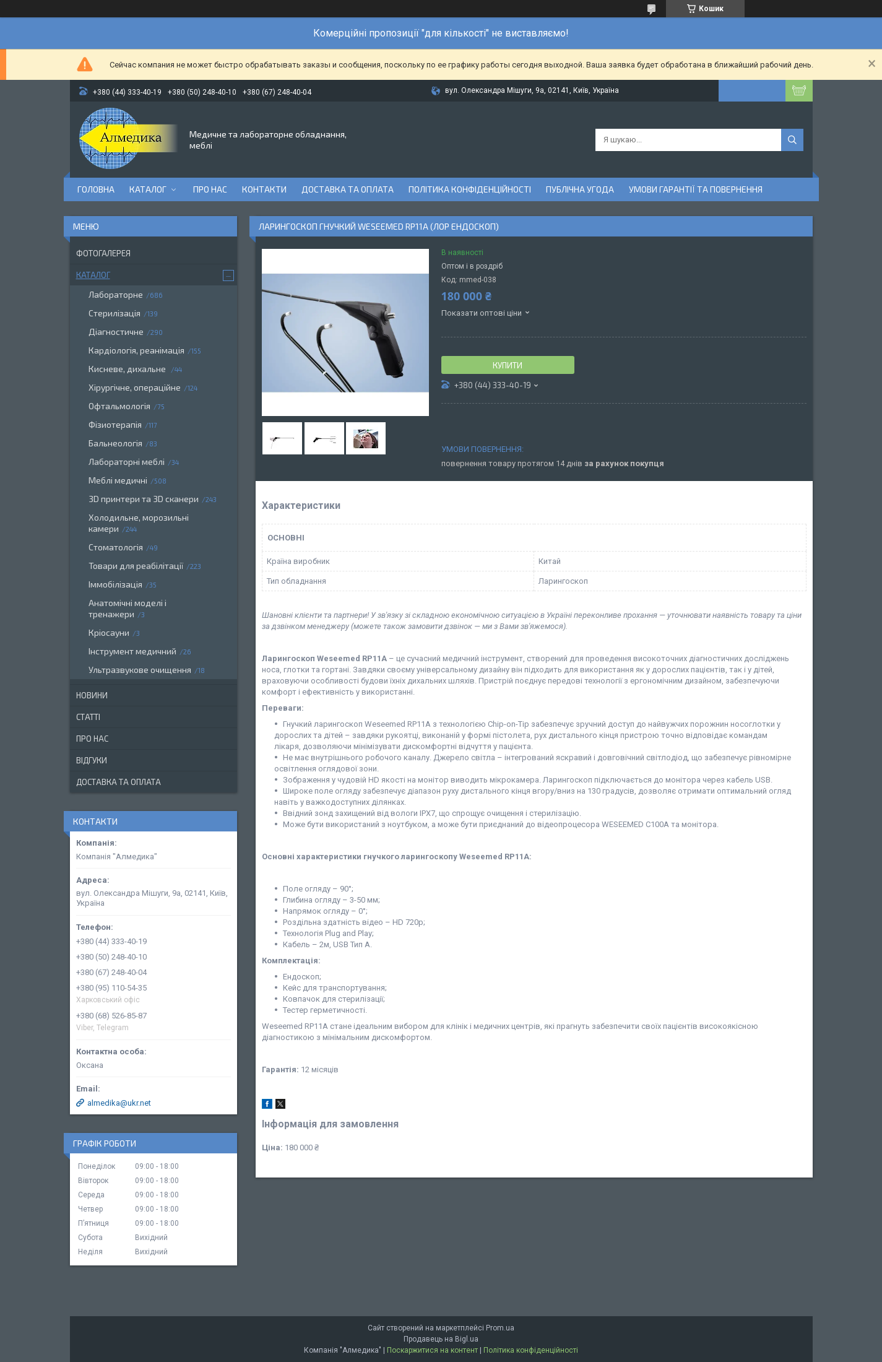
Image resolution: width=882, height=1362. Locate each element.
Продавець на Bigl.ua (441, 1339)
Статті (88, 717)
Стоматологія (116, 547)
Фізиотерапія (115, 424)
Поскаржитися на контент (432, 1350)
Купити (507, 365)
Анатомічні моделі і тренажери (127, 608)
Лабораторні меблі (127, 461)
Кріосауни (109, 632)
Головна (96, 189)
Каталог (147, 189)
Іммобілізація (115, 584)
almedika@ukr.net (119, 1103)
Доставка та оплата (347, 189)
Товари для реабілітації (136, 565)
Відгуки (91, 760)
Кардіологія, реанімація (136, 350)
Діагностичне (116, 331)
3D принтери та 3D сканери (144, 498)
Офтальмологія (119, 406)
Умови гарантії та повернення (696, 189)
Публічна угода (580, 189)
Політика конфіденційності (470, 189)
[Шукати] (792, 140)
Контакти (264, 189)
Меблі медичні (118, 480)
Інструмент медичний (132, 651)
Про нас (210, 189)
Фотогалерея (103, 253)
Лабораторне (116, 294)
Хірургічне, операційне (135, 387)
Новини (92, 695)
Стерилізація (115, 313)
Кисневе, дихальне (128, 368)
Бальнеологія (115, 443)
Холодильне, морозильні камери (139, 523)
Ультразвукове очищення (140, 669)
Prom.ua (500, 1328)
